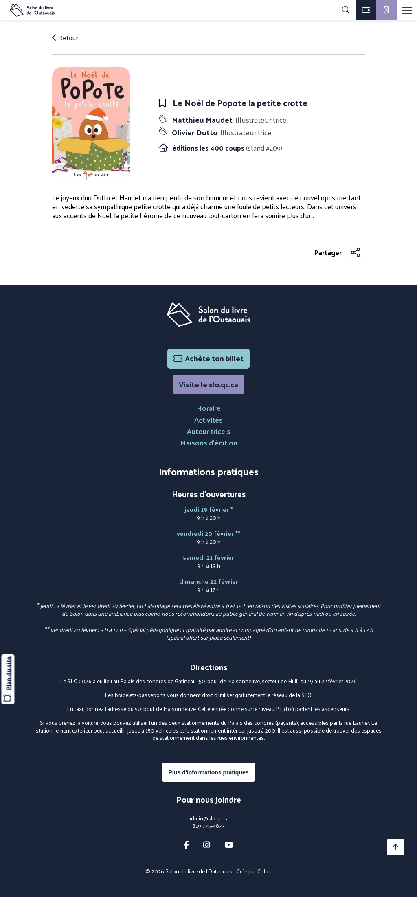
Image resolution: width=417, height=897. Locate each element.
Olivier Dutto (221, 132)
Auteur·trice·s (208, 431)
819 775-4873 (208, 825)
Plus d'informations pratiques (208, 772)
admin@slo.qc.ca (208, 818)
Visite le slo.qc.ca (208, 384)
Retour (65, 37)
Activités (208, 419)
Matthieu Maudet (228, 119)
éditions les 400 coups (209, 148)
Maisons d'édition (208, 442)
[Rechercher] (346, 10)
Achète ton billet (208, 358)
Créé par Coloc (254, 871)
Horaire (209, 407)
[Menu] (407, 10)
